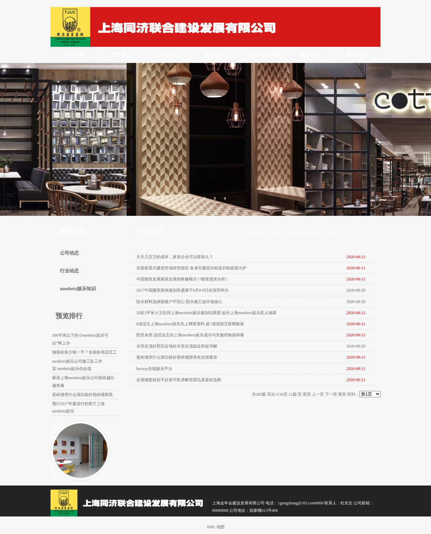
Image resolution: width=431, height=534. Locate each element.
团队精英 (310, 54)
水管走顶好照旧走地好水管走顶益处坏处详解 (176, 346)
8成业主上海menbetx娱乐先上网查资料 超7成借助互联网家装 (190, 324)
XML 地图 (215, 527)
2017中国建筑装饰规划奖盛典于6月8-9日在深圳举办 (182, 290)
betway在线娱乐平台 (154, 368)
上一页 (318, 394)
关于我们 (121, 54)
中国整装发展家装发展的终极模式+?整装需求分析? (181, 279)
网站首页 (74, 54)
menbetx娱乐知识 (78, 288)
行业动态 (357, 233)
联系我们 (357, 54)
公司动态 (69, 253)
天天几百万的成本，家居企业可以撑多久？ (174, 257)
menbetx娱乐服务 (262, 54)
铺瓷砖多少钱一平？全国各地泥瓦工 (84, 352)
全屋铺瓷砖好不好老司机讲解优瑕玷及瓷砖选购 (178, 379)
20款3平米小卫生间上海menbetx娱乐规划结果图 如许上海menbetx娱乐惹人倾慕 (206, 312)
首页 (307, 394)
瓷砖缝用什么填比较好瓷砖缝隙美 (82, 394)
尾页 (342, 394)
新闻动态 (168, 54)
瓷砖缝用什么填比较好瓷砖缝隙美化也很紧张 (176, 357)
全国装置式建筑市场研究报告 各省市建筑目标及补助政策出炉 (191, 268)
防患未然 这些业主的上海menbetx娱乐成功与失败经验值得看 (190, 335)
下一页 (331, 394)
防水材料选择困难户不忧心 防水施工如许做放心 (179, 301)
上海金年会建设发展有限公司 (293, 233)
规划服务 (215, 54)
